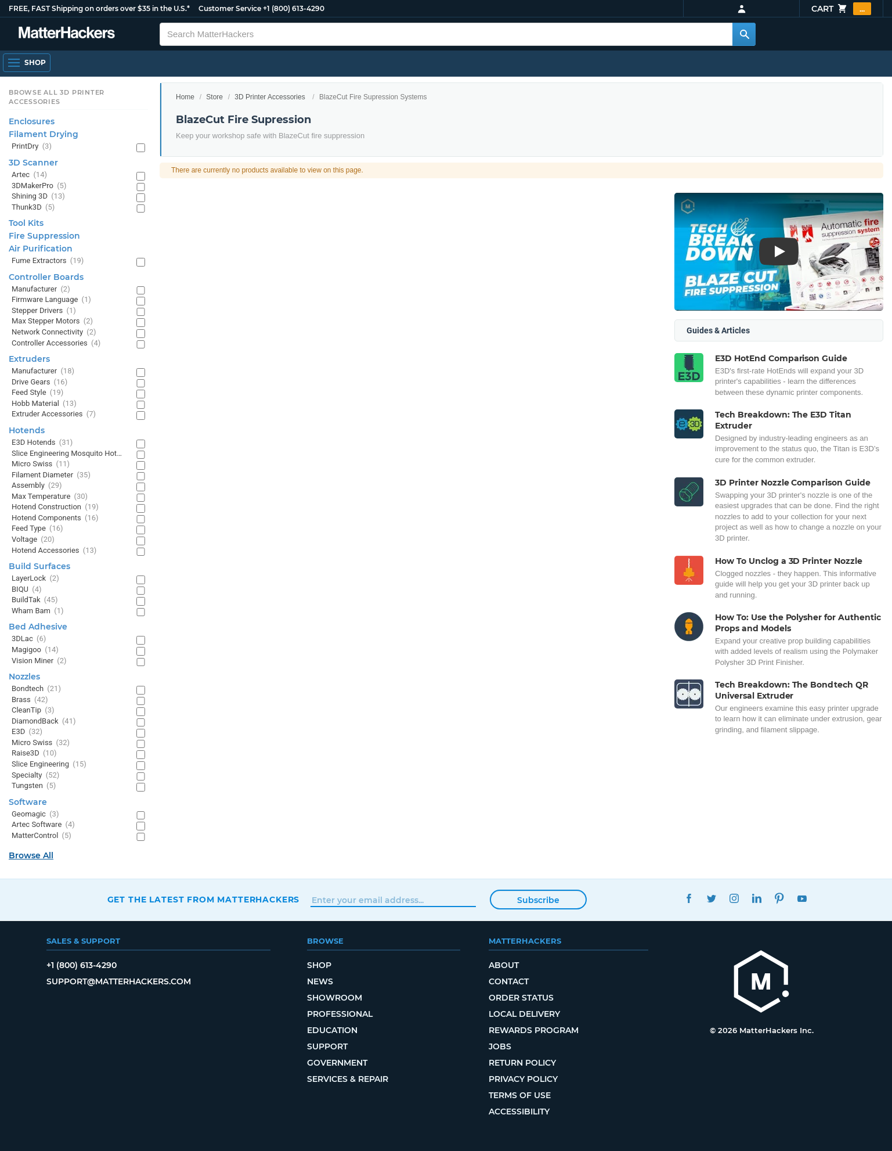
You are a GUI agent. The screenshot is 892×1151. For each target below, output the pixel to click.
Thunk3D (33, 207)
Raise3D (34, 753)
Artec (29, 175)
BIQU (27, 589)
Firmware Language (51, 299)
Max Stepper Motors (52, 321)
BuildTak (34, 600)
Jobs (500, 1046)
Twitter (711, 898)
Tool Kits (26, 223)
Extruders (29, 359)
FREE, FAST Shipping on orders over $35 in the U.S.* (99, 8)
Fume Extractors (48, 261)
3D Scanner (33, 162)
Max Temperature (50, 496)
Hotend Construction (55, 507)
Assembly (37, 485)
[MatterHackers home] (761, 982)
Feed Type (37, 528)
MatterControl (41, 835)
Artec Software (43, 824)
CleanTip (33, 710)
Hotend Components (55, 518)
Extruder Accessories (54, 414)
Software (28, 802)
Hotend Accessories (54, 550)
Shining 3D (38, 196)
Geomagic (35, 814)
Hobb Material (44, 403)
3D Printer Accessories (269, 97)
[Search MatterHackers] (744, 34)
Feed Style (37, 392)
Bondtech (36, 689)
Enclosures (32, 121)
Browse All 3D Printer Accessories (56, 97)
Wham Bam (37, 611)
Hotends (27, 430)
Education (332, 1030)
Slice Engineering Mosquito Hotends (68, 453)
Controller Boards (46, 277)
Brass (30, 700)
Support (327, 1046)
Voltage (33, 539)
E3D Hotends (42, 442)
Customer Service (229, 8)
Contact (509, 981)
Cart (841, 8)
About (504, 965)
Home (185, 97)
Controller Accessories (56, 343)
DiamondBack (43, 721)
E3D (27, 732)
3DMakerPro (39, 186)
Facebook (688, 898)
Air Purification (41, 248)
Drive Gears (39, 382)
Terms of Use (520, 1095)
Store (214, 97)
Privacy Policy (523, 1079)
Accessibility (519, 1111)
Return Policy (522, 1063)
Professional (340, 1014)
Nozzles (24, 676)
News (320, 981)
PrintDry (32, 146)
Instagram (734, 898)
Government (337, 1063)
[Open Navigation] (26, 62)
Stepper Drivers (44, 310)
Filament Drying (43, 134)
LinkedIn (756, 898)
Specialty (35, 775)
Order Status (521, 997)
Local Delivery (524, 1014)
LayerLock (35, 578)
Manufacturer (41, 289)
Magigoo (35, 650)
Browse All (31, 855)
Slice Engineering (49, 764)
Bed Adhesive (38, 626)
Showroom (334, 997)
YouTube (802, 898)
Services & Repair (347, 1079)
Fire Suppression (44, 236)
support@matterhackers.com (118, 981)
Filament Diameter (51, 475)
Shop (319, 965)
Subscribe (538, 900)
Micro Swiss (41, 464)
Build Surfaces (39, 566)
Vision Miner (39, 661)
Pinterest (779, 898)
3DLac (29, 639)
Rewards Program (534, 1030)
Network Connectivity (54, 332)
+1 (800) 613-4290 (293, 8)
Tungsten (34, 786)
